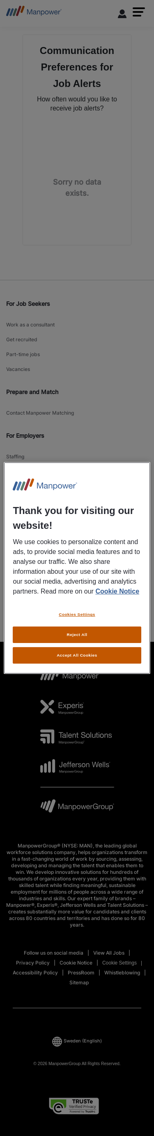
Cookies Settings (77, 614)
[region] (77, 568)
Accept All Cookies (77, 655)
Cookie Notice (117, 591)
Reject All (77, 634)
